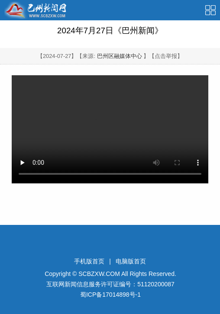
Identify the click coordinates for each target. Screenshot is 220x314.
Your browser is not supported (110, 129)
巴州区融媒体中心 (119, 56)
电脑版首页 (131, 261)
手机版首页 (89, 261)
